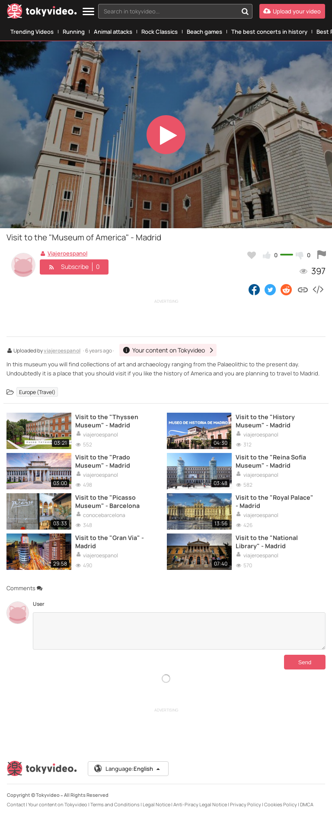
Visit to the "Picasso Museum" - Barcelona (107, 501)
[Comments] (179, 631)
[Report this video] (321, 255)
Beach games (204, 32)
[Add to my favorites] (251, 255)
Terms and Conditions (115, 804)
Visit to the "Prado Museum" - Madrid (102, 461)
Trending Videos (32, 32)
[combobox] (175, 11)
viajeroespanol (62, 351)
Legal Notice (156, 804)
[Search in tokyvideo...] (245, 11)
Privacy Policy (245, 804)
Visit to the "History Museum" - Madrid (265, 421)
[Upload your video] (292, 11)
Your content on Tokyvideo (57, 804)
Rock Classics (159, 32)
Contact (16, 804)
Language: (127, 769)
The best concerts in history (269, 32)
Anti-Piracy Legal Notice (200, 804)
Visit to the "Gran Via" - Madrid (109, 541)
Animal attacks (113, 32)
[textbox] (168, 11)
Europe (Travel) (37, 392)
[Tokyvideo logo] (42, 13)
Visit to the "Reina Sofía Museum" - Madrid (271, 461)
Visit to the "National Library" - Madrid (267, 541)
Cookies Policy (280, 804)
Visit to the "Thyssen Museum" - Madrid (106, 421)
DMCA (306, 804)
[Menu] (88, 12)
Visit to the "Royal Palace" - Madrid (274, 501)
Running (74, 32)
